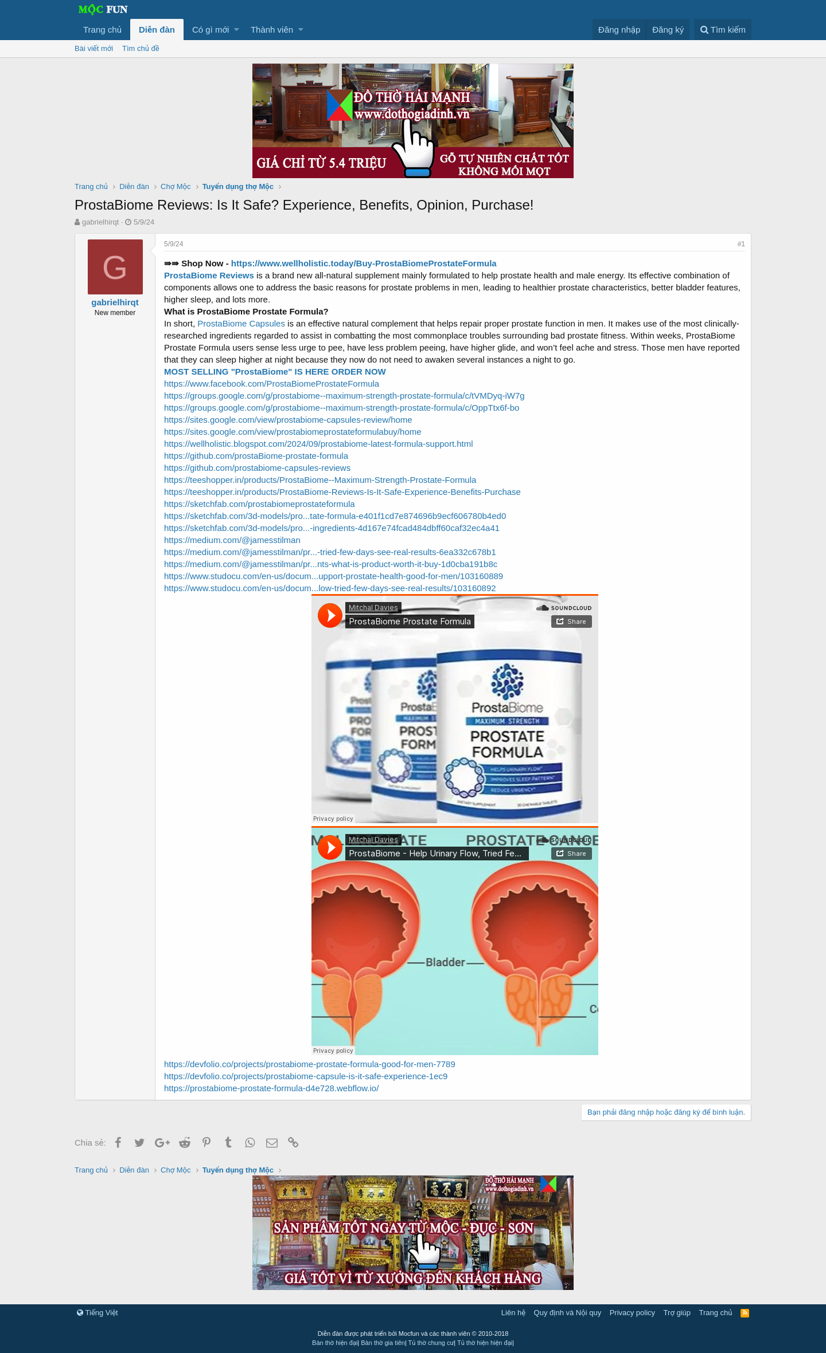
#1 (741, 244)
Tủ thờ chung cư (431, 1342)
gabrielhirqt (100, 222)
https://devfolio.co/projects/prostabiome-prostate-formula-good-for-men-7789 (309, 1064)
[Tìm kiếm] (722, 29)
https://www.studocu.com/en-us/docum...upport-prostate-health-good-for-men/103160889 (333, 576)
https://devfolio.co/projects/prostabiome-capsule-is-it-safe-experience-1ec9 (305, 1076)
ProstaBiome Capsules (241, 323)
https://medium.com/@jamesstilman (232, 540)
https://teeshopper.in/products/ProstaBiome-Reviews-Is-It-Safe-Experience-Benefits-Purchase (342, 492)
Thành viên (272, 29)
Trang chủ (102, 29)
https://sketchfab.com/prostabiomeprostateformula (259, 504)
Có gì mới (210, 29)
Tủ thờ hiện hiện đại (484, 1342)
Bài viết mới (94, 48)
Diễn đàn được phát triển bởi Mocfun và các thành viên (413, 1333)
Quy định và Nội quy (568, 1312)
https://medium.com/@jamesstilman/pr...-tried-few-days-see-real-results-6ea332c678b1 (330, 552)
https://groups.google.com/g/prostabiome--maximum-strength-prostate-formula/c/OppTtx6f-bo (341, 407)
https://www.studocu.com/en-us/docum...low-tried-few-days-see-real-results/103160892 (330, 588)
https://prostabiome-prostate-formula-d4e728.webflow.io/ (271, 1088)
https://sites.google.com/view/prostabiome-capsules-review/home (288, 419)
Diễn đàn (157, 29)
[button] (236, 29)
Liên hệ (513, 1312)
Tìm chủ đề (140, 48)
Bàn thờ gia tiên (383, 1342)
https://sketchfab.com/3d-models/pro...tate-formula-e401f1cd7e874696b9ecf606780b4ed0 (335, 516)
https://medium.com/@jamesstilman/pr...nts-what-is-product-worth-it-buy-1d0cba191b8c (330, 564)
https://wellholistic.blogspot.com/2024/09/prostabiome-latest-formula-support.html (318, 444)
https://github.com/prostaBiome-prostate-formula (256, 456)
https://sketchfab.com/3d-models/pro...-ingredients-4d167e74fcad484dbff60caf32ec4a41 (332, 528)
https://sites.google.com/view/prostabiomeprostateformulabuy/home (293, 431)
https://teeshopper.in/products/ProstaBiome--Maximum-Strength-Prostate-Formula (320, 480)
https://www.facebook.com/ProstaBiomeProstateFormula (271, 383)
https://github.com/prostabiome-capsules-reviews (257, 468)
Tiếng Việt (97, 1312)
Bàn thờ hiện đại (334, 1342)
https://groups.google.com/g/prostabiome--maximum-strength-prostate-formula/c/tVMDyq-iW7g (344, 395)
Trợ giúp (677, 1312)
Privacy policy (632, 1312)
